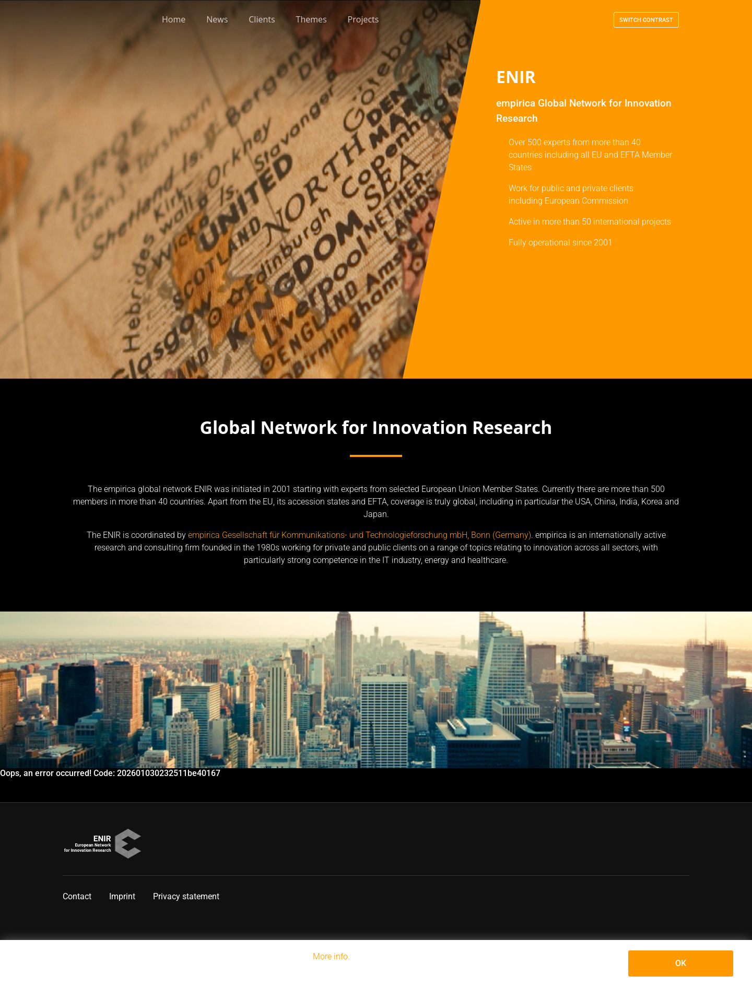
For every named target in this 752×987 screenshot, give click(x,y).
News (217, 19)
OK (680, 963)
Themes (311, 19)
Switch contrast (646, 20)
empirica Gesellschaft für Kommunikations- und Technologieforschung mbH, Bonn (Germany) (359, 535)
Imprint (122, 896)
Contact (77, 896)
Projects (363, 19)
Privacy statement (186, 896)
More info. (331, 956)
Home (173, 19)
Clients (262, 19)
